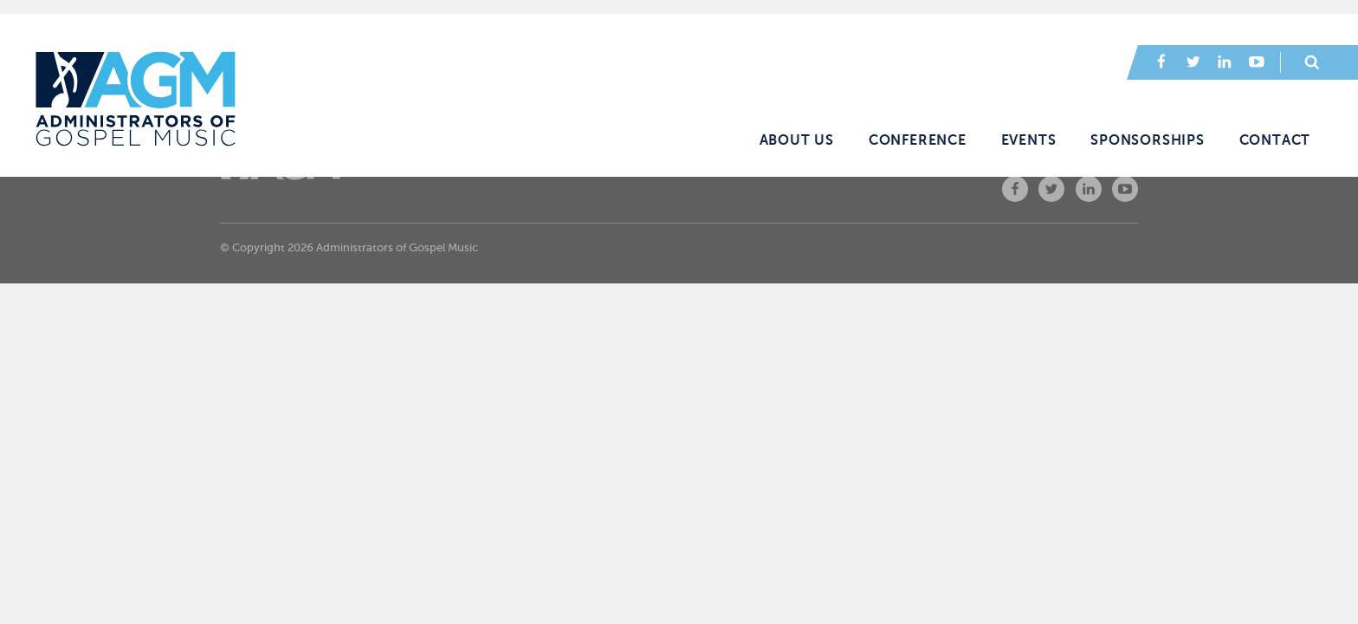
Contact (1275, 140)
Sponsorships (1147, 140)
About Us (797, 140)
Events (1029, 140)
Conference (918, 140)
